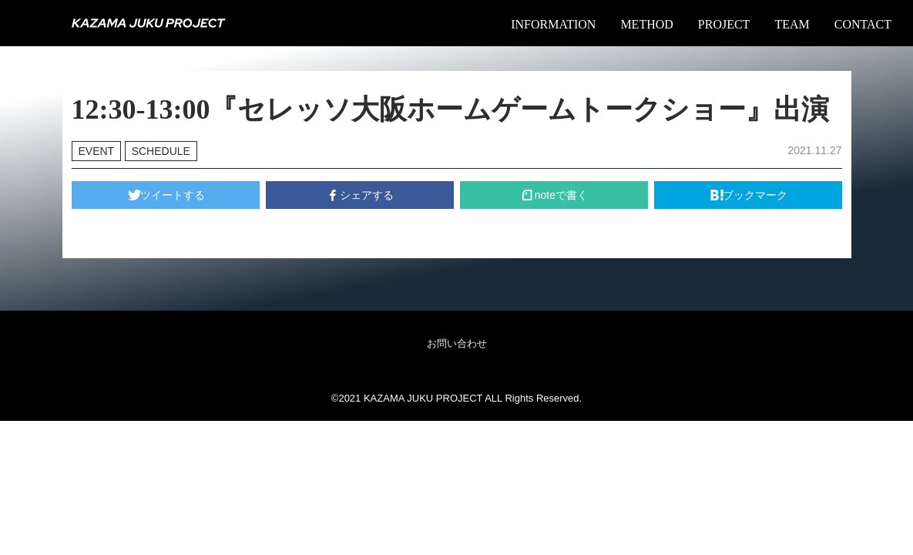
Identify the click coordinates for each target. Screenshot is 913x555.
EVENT (97, 151)
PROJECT (724, 24)
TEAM (791, 24)
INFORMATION (553, 24)
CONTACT (862, 24)
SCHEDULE (161, 151)
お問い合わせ (457, 343)
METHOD (646, 24)
